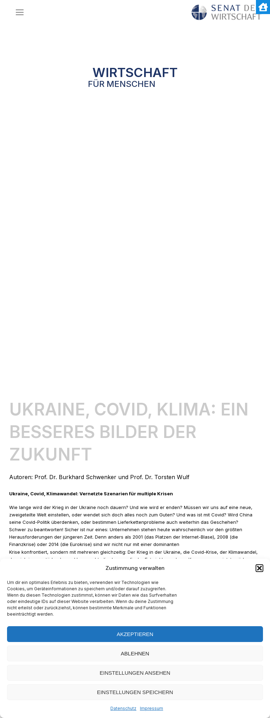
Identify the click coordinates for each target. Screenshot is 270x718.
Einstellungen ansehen (135, 673)
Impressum (151, 708)
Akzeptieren (135, 634)
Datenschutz (123, 708)
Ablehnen (135, 653)
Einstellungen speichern (135, 692)
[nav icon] (19, 12)
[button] (259, 568)
